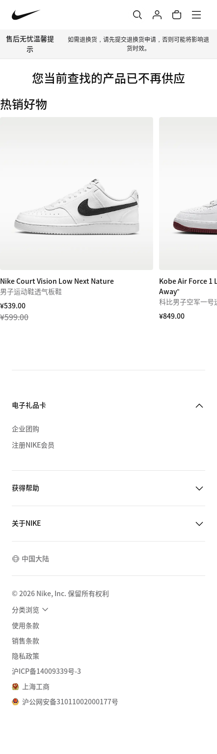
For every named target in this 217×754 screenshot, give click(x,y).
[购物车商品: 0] (177, 15)
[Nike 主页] (26, 15)
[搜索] (137, 15)
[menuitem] (31, 609)
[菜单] (196, 15)
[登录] (157, 15)
